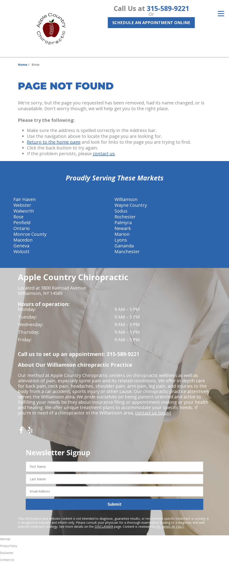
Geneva (21, 246)
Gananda (124, 246)
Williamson (126, 199)
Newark (122, 228)
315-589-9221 (168, 8)
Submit (115, 504)
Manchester (127, 251)
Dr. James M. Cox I (170, 526)
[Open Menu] (221, 13)
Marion (122, 234)
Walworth (23, 211)
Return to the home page (54, 142)
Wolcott (21, 251)
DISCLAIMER (104, 526)
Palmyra (123, 222)
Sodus (120, 211)
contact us (104, 154)
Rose (18, 217)
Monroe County (30, 234)
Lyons (120, 240)
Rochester (125, 217)
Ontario (21, 228)
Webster (22, 205)
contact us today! (153, 413)
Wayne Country (130, 205)
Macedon (23, 240)
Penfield (21, 222)
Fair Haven (24, 199)
